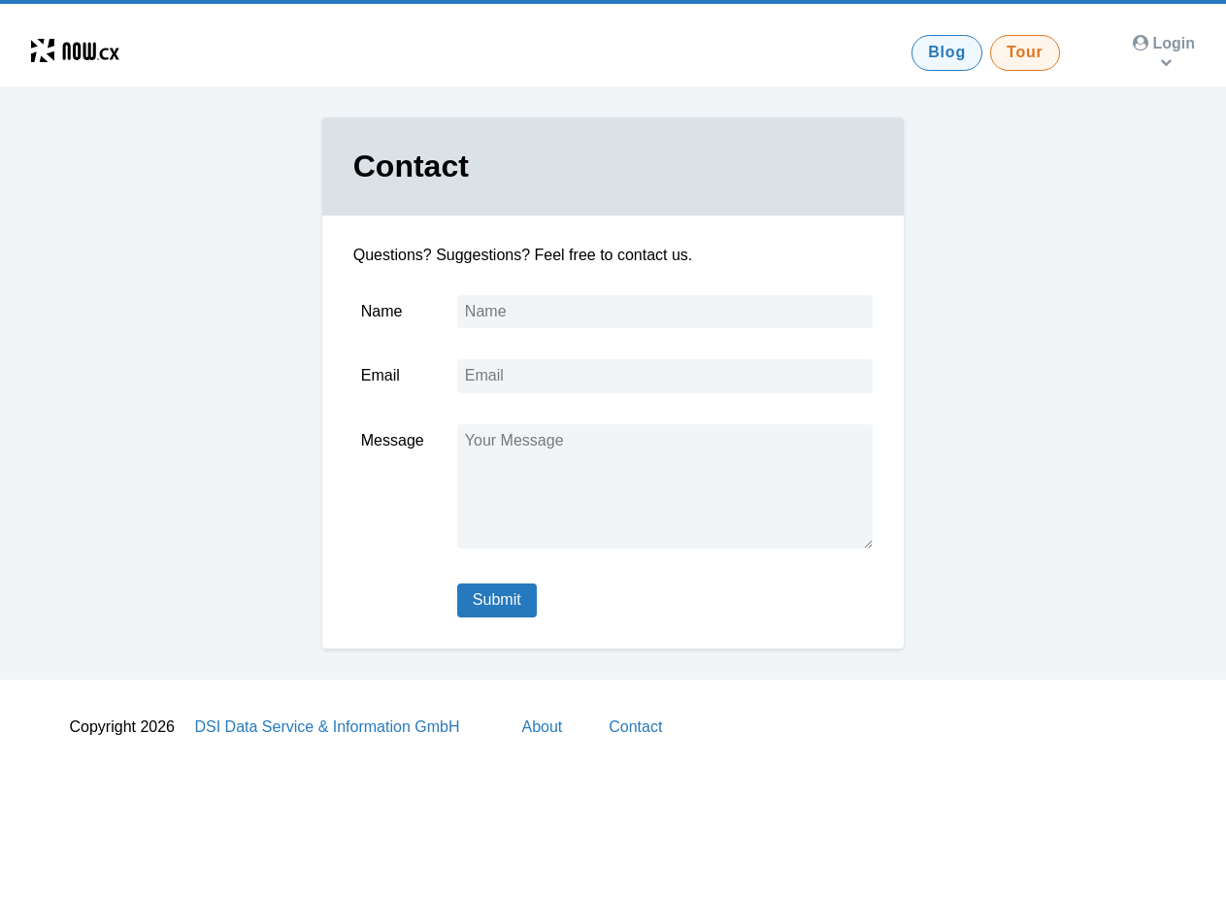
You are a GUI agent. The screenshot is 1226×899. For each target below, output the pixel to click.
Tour (1025, 52)
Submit (497, 599)
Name (382, 311)
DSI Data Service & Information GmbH (326, 726)
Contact (635, 726)
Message (392, 440)
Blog (947, 52)
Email (380, 375)
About (541, 726)
